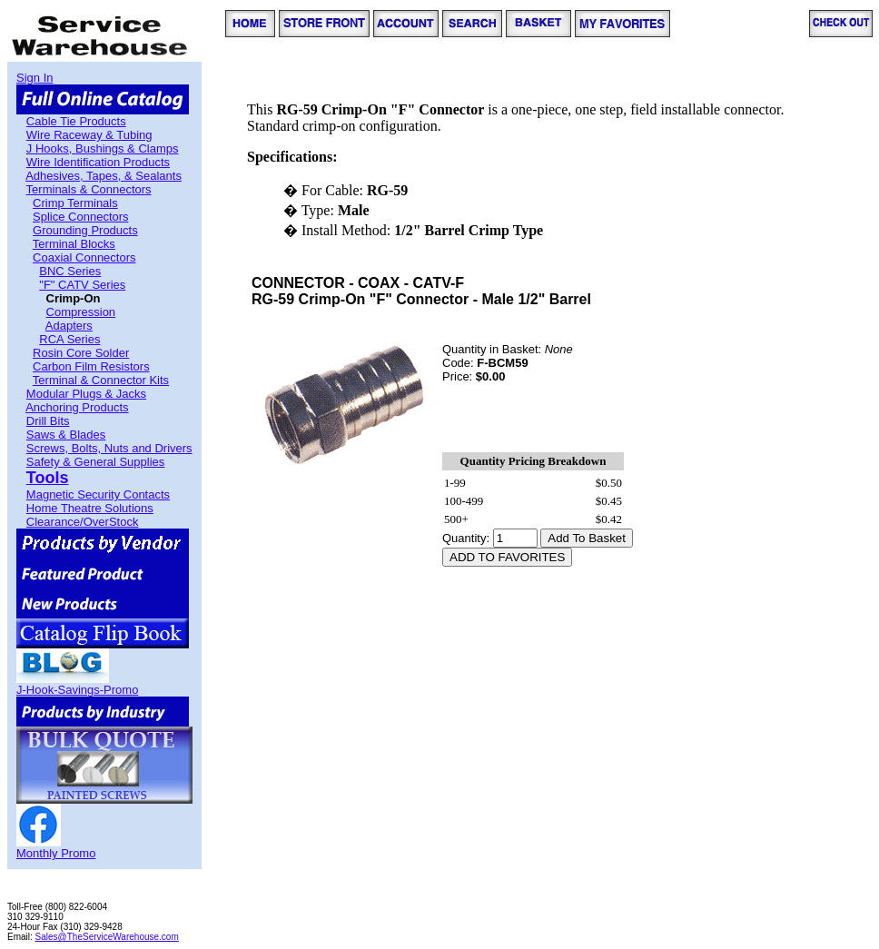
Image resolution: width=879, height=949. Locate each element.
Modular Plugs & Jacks (86, 393)
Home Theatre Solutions (89, 508)
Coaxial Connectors (84, 257)
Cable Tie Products (76, 121)
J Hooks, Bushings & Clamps (102, 148)
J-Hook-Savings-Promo (77, 690)
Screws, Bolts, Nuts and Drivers (109, 448)
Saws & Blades (65, 434)
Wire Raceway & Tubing (89, 135)
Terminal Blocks (74, 244)
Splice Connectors (81, 216)
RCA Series (69, 339)
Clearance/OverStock (82, 522)
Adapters (69, 325)
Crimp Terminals (75, 203)
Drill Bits (48, 421)
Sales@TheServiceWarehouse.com (107, 937)
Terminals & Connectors (89, 189)
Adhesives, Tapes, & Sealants (103, 176)
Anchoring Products (76, 407)
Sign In (34, 77)
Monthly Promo (55, 853)
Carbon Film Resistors (91, 366)
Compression (81, 312)
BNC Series (70, 271)
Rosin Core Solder (81, 353)
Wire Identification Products (98, 162)
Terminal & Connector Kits (101, 380)
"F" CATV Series (82, 285)
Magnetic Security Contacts (98, 494)
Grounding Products (85, 230)
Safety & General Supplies (95, 462)
